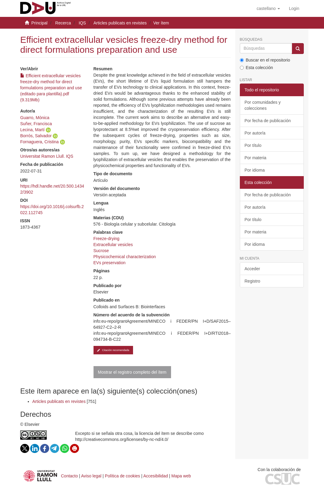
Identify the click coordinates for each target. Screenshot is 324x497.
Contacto (69, 475)
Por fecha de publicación (268, 120)
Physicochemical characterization (125, 256)
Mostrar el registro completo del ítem (132, 372)
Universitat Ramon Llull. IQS (46, 156)
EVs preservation (110, 262)
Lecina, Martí (32, 129)
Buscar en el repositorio (265, 60)
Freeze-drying (106, 238)
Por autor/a (255, 133)
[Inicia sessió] (294, 8)
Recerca (63, 23)
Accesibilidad (155, 475)
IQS (82, 23)
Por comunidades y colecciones (263, 105)
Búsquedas (251, 40)
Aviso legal (91, 475)
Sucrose (101, 250)
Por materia (255, 157)
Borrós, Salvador (36, 135)
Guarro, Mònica (34, 117)
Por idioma (255, 170)
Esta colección (256, 67)
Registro (252, 281)
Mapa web (181, 475)
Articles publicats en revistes (120, 23)
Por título (253, 145)
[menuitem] (294, 8)
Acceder (252, 268)
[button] (268, 8)
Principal (39, 23)
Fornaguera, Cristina (39, 141)
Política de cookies (122, 475)
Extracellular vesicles (113, 244)
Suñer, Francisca (36, 123)
